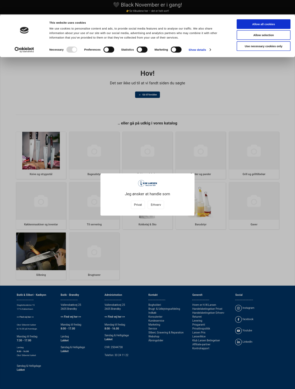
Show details (197, 35)
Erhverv (156, 205)
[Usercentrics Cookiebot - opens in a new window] (24, 35)
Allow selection (263, 20)
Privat (138, 205)
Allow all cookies (263, 9)
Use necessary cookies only (263, 31)
